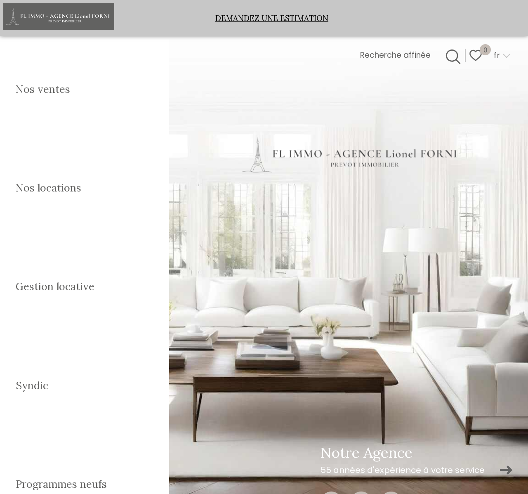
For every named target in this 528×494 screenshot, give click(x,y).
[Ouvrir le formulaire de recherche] (451, 55)
